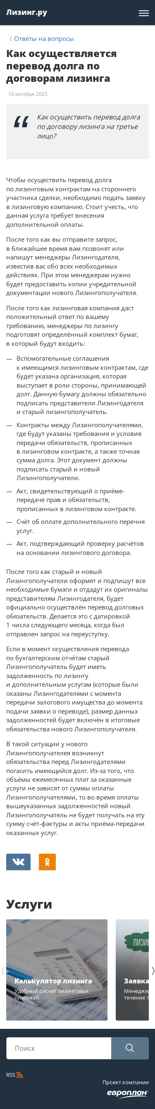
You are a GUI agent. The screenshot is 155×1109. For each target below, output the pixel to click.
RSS (14, 1074)
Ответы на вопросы (44, 38)
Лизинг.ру (26, 12)
